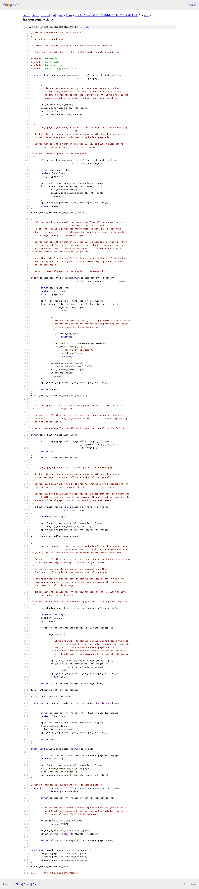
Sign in (192, 4)
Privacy (27, 884)
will (61, 15)
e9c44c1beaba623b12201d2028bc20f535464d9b (106, 15)
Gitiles (19, 884)
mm (146, 15)
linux (26, 15)
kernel (45, 15)
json (193, 884)
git (54, 15)
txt (186, 884)
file (87, 27)
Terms (36, 884)
